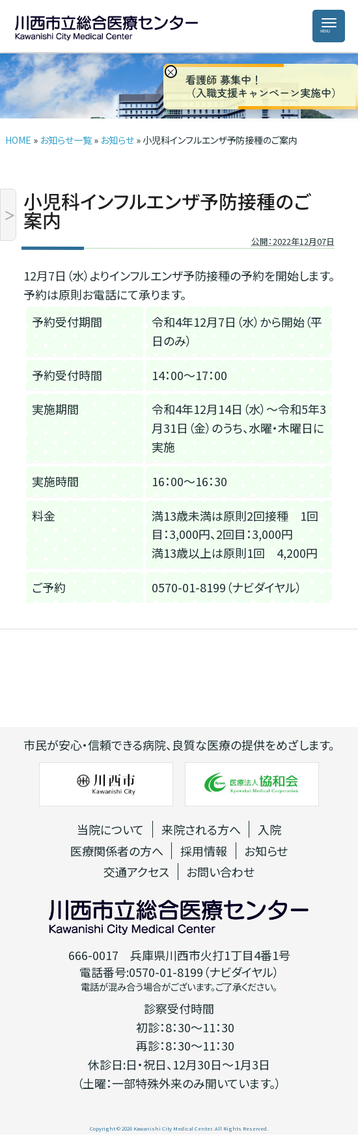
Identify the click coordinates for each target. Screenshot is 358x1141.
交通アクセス (136, 871)
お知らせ (117, 139)
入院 (269, 829)
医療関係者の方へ (116, 850)
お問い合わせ (220, 871)
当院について (110, 829)
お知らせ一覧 (66, 139)
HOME (18, 139)
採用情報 (203, 850)
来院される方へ (201, 829)
